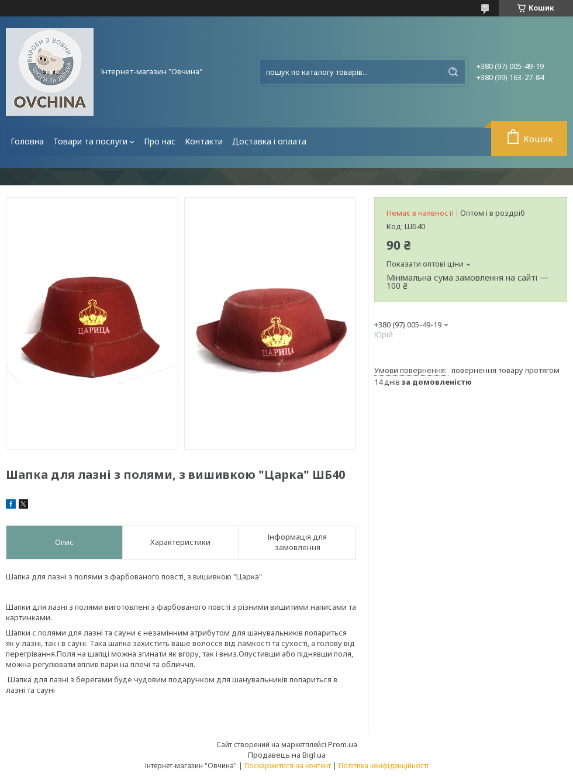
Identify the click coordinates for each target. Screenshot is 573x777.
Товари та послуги (90, 141)
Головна (27, 141)
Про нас (159, 141)
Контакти (204, 141)
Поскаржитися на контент (287, 766)
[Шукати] (453, 72)
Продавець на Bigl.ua (287, 755)
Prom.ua (342, 744)
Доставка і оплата (269, 141)
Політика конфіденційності (384, 766)
